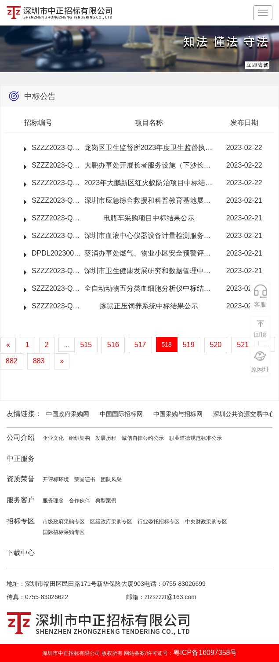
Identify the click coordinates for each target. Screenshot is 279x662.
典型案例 (105, 500)
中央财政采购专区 (206, 522)
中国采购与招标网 (178, 413)
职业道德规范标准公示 (195, 438)
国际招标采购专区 (64, 532)
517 (140, 344)
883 (39, 361)
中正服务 (21, 458)
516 (113, 344)
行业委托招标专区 (159, 522)
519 (189, 344)
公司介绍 (21, 437)
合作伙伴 (79, 500)
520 (216, 344)
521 (243, 344)
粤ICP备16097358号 (205, 652)
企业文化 (53, 438)
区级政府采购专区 (111, 522)
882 (12, 361)
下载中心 (21, 552)
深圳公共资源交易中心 (244, 413)
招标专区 (21, 521)
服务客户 (21, 500)
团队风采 (111, 479)
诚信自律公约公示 (143, 438)
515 (86, 344)
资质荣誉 (21, 479)
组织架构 (79, 438)
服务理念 (53, 500)
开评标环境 (56, 479)
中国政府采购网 (67, 413)
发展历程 (105, 438)
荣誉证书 (84, 479)
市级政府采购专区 (64, 522)
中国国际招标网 (121, 413)
